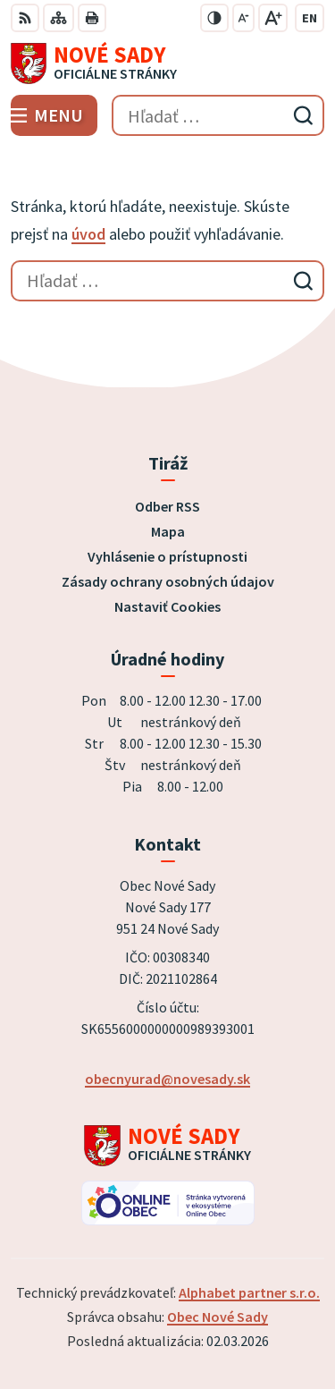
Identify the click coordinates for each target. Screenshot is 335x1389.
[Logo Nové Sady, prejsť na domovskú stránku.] (167, 63)
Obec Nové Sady (217, 1316)
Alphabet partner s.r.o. (249, 1292)
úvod (88, 234)
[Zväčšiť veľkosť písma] (273, 18)
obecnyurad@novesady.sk (167, 1079)
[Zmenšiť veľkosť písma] (243, 18)
